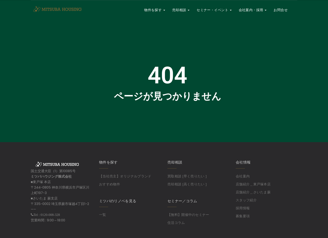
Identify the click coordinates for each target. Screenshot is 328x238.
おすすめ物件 (109, 184)
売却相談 (181, 10)
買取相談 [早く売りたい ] (187, 176)
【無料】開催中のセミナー (188, 214)
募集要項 (243, 216)
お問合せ (281, 10)
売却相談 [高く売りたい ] (187, 184)
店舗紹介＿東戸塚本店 (253, 184)
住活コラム (176, 222)
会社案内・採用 (253, 10)
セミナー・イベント (214, 10)
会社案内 (243, 176)
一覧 (102, 214)
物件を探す (154, 10)
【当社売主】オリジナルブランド (125, 176)
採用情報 (243, 208)
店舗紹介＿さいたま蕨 (253, 192)
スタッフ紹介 (246, 200)
